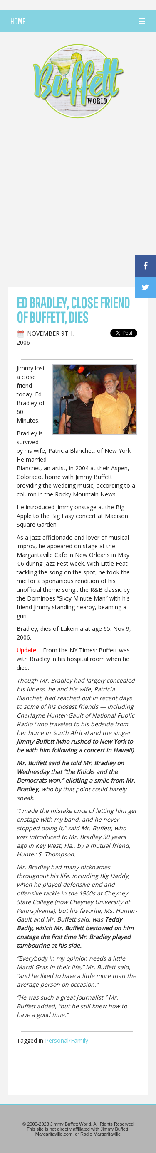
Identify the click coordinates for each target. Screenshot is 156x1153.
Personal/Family (66, 1040)
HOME (17, 21)
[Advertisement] (78, 205)
